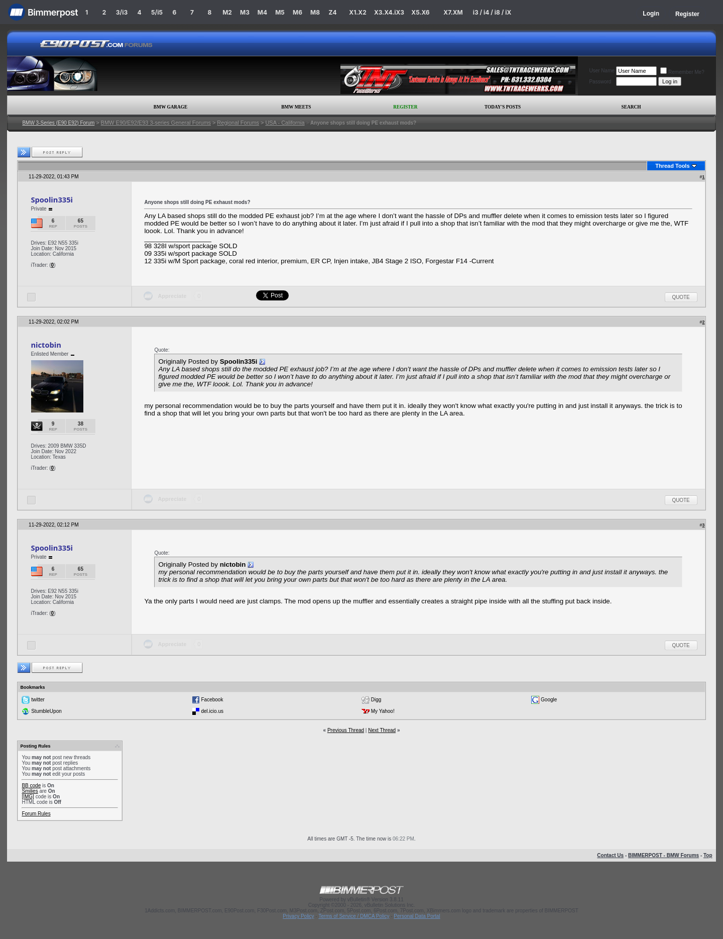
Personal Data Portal (417, 916)
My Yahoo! (383, 711)
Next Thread (382, 730)
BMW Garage (170, 107)
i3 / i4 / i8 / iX (492, 12)
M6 (297, 12)
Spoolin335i (52, 199)
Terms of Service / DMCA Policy (353, 916)
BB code (31, 785)
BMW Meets (296, 107)
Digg (376, 699)
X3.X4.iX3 (389, 12)
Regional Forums (238, 123)
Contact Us (610, 855)
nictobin (46, 345)
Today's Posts (503, 107)
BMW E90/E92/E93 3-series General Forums (156, 123)
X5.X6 (420, 12)
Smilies (30, 791)
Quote (681, 297)
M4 (262, 12)
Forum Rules (36, 813)
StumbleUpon (46, 711)
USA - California (284, 123)
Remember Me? (682, 72)
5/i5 (157, 12)
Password (600, 81)
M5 (280, 12)
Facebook (212, 699)
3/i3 (122, 12)
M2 (227, 12)
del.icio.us (212, 711)
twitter (38, 699)
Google (549, 699)
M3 (245, 12)
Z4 (332, 12)
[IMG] (28, 796)
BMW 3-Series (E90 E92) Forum (58, 123)
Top (707, 855)
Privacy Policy (298, 916)
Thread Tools (672, 166)
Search (631, 107)
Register (687, 14)
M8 (315, 12)
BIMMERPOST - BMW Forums (663, 855)
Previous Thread (345, 730)
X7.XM (452, 12)
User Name (602, 70)
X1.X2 (357, 12)
